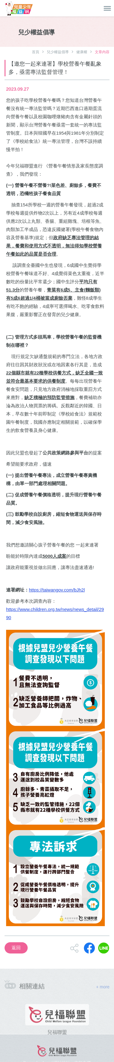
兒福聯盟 (57, 1037)
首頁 (35, 52)
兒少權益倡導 (58, 52)
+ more (102, 988)
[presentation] (6, 1025)
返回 (16, 947)
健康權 (81, 52)
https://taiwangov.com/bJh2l (57, 589)
